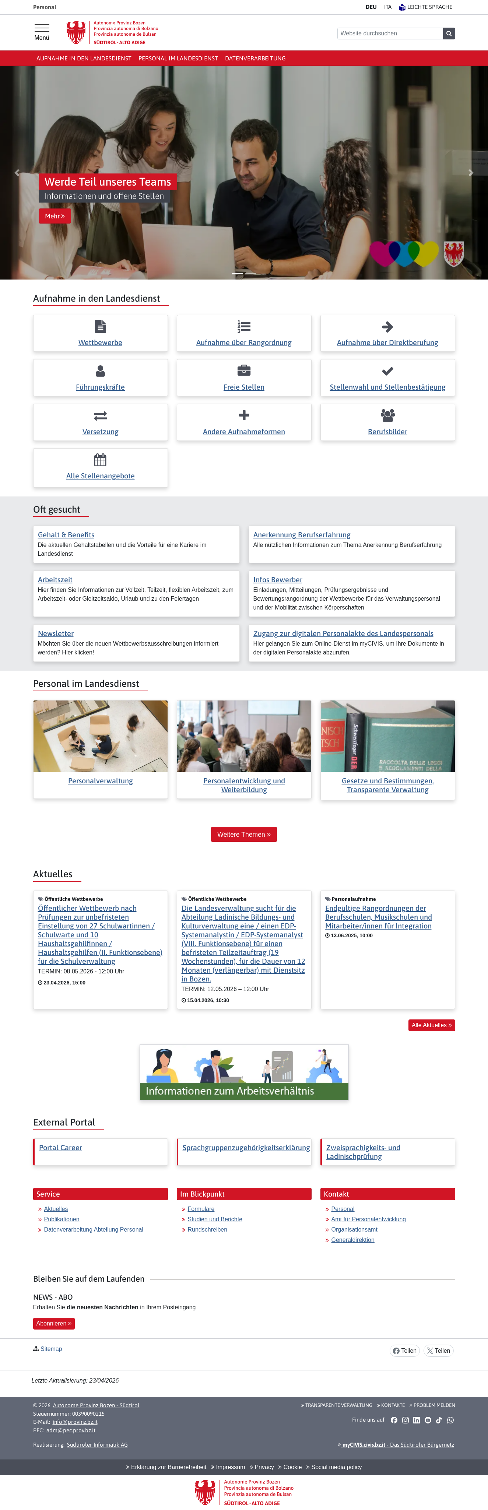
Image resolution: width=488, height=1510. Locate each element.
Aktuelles (56, 1209)
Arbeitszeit (55, 579)
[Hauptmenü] (42, 32)
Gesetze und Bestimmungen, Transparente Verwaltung (388, 785)
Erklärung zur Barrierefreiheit (166, 1467)
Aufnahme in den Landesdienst (83, 58)
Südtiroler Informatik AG (97, 1444)
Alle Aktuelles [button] (432, 1025)
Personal (343, 1209)
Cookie (290, 1467)
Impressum (228, 1467)
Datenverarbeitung (255, 58)
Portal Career (60, 1147)
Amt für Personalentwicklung (368, 1219)
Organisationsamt (354, 1229)
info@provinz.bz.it (75, 1422)
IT (388, 7)
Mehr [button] (55, 216)
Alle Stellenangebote (100, 475)
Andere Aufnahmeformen (244, 431)
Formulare (201, 1209)
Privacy (262, 1467)
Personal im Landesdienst (178, 58)
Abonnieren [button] (53, 1323)
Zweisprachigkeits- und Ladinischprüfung (363, 1151)
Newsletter (56, 633)
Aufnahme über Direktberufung (387, 342)
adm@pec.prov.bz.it (70, 1430)
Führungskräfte (100, 387)
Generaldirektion (353, 1240)
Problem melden (432, 1405)
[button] (17, 173)
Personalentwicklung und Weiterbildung (244, 785)
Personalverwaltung (100, 780)
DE (371, 7)
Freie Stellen (244, 387)
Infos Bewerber (277, 579)
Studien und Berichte (215, 1219)
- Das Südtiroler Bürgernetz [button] (396, 1444)
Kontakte (391, 1405)
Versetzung (100, 431)
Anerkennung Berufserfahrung (302, 534)
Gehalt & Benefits (66, 534)
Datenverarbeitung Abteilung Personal (94, 1229)
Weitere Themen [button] (243, 834)
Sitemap (51, 1349)
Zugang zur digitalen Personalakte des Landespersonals (343, 633)
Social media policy (334, 1467)
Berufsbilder (387, 431)
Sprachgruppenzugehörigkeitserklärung (246, 1147)
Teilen (405, 1351)
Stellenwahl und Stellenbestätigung (388, 387)
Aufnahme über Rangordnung (244, 342)
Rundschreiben (208, 1229)
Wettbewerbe (100, 342)
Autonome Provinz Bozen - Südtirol (96, 1405)
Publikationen (62, 1219)
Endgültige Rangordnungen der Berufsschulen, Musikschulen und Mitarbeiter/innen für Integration (378, 917)
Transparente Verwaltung (336, 1405)
